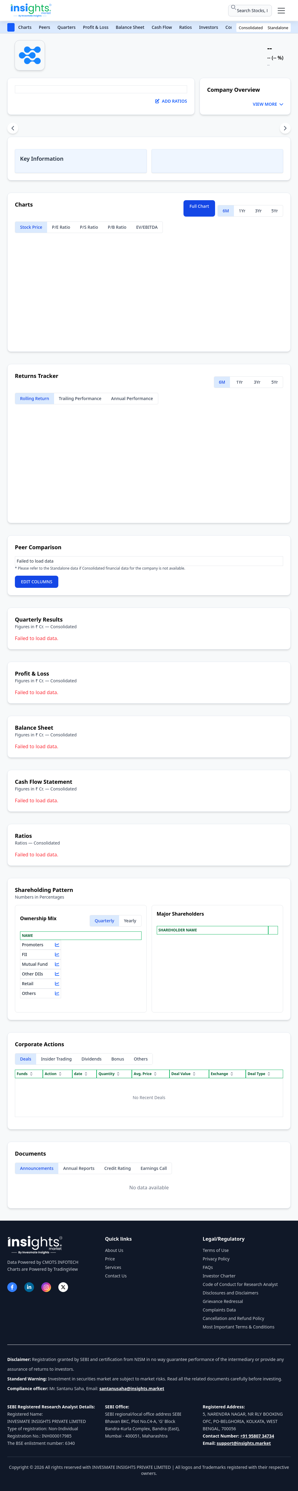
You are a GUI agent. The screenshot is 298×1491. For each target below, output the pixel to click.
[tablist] (149, 128)
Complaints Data (219, 1310)
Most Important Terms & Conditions (238, 1327)
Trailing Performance (80, 398)
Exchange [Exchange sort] (222, 1073)
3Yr (258, 211)
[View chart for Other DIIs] (57, 974)
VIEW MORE (268, 104)
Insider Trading (56, 1059)
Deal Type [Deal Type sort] (259, 1073)
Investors (208, 27)
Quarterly (104, 921)
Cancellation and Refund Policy (233, 1318)
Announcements (36, 1168)
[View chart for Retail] (57, 984)
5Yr (274, 211)
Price (110, 1259)
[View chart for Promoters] (57, 945)
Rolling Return (34, 398)
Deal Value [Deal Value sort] (184, 1073)
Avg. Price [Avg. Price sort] (146, 1073)
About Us (114, 1250)
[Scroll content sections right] (285, 128)
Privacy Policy (216, 1259)
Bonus (117, 1059)
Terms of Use (216, 1250)
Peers (44, 27)
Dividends (91, 1059)
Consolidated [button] (251, 27)
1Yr (242, 211)
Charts (25, 27)
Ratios (185, 27)
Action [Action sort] (54, 1073)
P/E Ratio (61, 227)
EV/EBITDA (147, 227)
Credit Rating (117, 1168)
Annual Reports (78, 1168)
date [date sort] (81, 1073)
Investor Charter (219, 1276)
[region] (149, 561)
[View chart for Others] (57, 993)
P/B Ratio (117, 227)
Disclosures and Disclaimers (230, 1293)
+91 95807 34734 (257, 1436)
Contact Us (116, 1276)
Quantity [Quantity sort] (109, 1073)
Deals (25, 1059)
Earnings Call (154, 1168)
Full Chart (199, 206)
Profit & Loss (95, 27)
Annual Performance (132, 398)
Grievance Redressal (223, 1301)
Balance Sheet (130, 27)
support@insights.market (244, 1443)
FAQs (208, 1267)
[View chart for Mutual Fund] (57, 964)
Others (141, 1059)
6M (226, 211)
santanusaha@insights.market (131, 1388)
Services (113, 1267)
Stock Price (31, 227)
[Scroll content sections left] (12, 128)
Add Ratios (171, 101)
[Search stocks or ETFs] (250, 10)
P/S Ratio (89, 227)
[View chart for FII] (57, 954)
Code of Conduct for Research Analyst (240, 1284)
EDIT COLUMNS (36, 581)
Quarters (66, 27)
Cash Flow (162, 27)
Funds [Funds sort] (25, 1073)
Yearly (130, 921)
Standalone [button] (278, 27)
